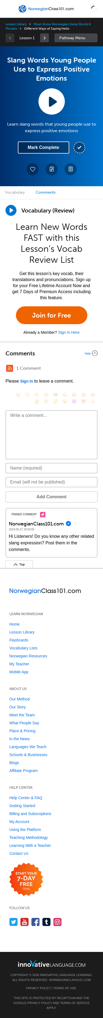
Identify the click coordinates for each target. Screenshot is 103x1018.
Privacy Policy (38, 988)
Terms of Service (75, 1003)
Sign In (26, 381)
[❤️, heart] (83, 401)
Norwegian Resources (28, 656)
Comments (45, 192)
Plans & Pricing (22, 731)
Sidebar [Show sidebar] (76, 37)
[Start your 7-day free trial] (26, 880)
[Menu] (9, 9)
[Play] (10, 210)
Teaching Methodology (28, 837)
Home (14, 624)
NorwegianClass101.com (70, 980)
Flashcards (18, 640)
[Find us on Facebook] (35, 922)
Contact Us (18, 853)
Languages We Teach (27, 747)
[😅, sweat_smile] (83, 395)
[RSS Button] (9, 368)
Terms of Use (64, 988)
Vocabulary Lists (23, 648)
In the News (19, 739)
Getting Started (22, 806)
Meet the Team (22, 715)
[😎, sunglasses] (55, 395)
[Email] (51, 482)
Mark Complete (43, 147)
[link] (44, 37)
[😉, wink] (93, 395)
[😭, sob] (36, 401)
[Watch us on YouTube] (24, 922)
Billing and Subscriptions (30, 813)
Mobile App (18, 672)
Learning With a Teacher (30, 845)
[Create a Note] (52, 169)
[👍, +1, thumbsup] (93, 401)
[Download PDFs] (71, 169)
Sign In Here (69, 332)
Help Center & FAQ (25, 798)
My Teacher (19, 664)
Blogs (14, 762)
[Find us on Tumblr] (46, 922)
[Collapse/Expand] (51, 353)
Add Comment (51, 496)
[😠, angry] (64, 395)
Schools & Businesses (28, 755)
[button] (94, 9)
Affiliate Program (23, 770)
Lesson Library (16, 24)
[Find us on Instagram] (57, 922)
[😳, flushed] (27, 395)
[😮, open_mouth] (64, 401)
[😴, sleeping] (55, 401)
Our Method (19, 699)
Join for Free (51, 315)
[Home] (47, 12)
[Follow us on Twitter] (13, 922)
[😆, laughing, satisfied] (74, 395)
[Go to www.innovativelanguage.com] (51, 963)
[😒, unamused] (46, 395)
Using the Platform (25, 829)
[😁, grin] (36, 395)
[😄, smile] (18, 395)
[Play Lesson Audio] (51, 101)
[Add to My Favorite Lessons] (33, 169)
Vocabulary (15, 192)
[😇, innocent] (46, 401)
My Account (19, 821)
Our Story (17, 707)
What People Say (24, 723)
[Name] (51, 468)
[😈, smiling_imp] (74, 401)
